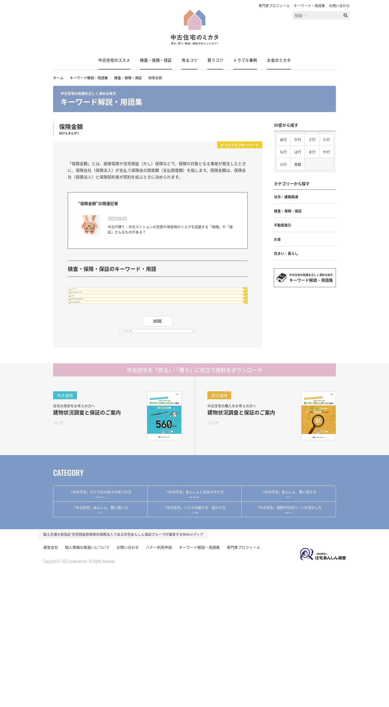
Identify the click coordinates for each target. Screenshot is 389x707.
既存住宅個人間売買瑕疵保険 (104, 337)
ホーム (58, 77)
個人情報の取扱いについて (87, 681)
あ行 (283, 139)
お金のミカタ (279, 60)
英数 (297, 164)
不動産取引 (282, 224)
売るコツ (189, 60)
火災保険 (86, 323)
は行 (297, 151)
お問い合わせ (339, 5)
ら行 (283, 164)
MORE (157, 375)
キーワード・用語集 (309, 5)
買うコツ (215, 60)
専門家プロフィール (274, 5)
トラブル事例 (245, 60)
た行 (326, 139)
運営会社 (50, 681)
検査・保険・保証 (156, 60)
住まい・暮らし (286, 253)
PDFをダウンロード (73, 500)
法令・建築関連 (286, 196)
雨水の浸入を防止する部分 (102, 308)
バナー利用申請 (159, 681)
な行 (283, 151)
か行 (297, 139)
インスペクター (91, 294)
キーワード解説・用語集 (89, 77)
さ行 (312, 139)
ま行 (312, 151)
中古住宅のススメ (114, 60)
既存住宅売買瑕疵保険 (98, 351)
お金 (277, 239)
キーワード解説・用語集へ (150, 399)
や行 (326, 151)
